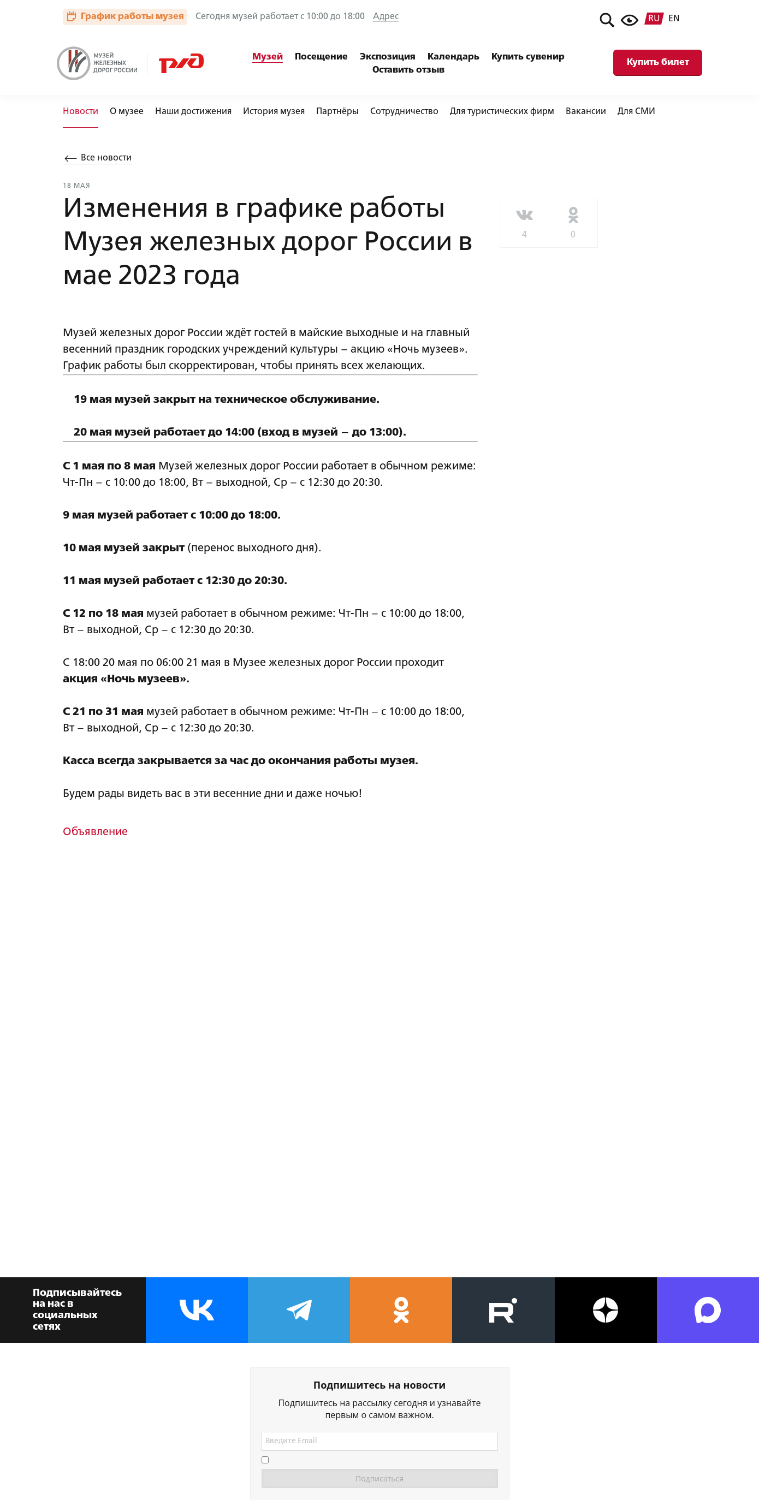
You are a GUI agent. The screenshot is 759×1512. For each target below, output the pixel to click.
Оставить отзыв (408, 70)
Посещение (321, 57)
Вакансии (586, 112)
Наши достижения (193, 112)
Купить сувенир (528, 57)
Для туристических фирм (502, 112)
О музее (127, 112)
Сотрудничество (404, 112)
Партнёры (337, 112)
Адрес (386, 17)
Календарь (453, 57)
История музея (274, 112)
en (674, 19)
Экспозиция (388, 57)
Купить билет (658, 62)
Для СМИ (636, 112)
